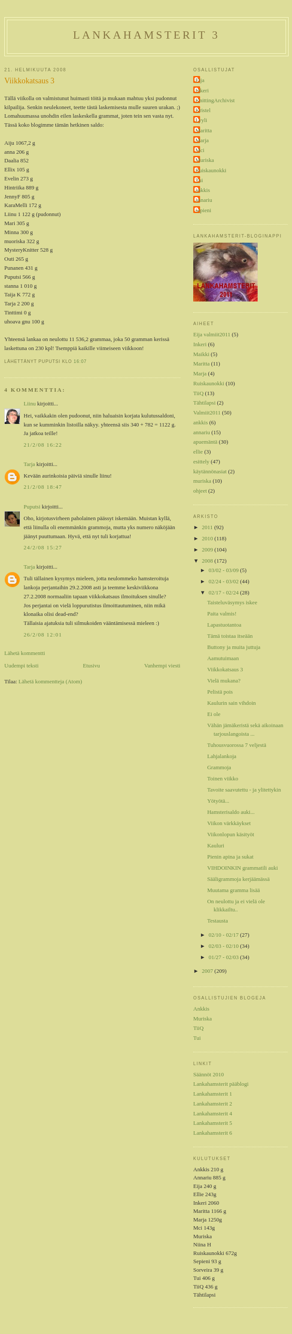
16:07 (80, 361)
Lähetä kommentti (24, 653)
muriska (202, 481)
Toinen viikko (222, 778)
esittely (201, 461)
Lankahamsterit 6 (212, 1133)
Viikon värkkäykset (228, 823)
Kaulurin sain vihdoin (231, 703)
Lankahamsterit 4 (212, 1113)
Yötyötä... (218, 801)
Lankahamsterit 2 (212, 1103)
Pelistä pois (220, 691)
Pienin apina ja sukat (230, 856)
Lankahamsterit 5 (212, 1123)
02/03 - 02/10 (224, 946)
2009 (208, 549)
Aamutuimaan (223, 658)
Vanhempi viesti (162, 665)
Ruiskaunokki (210, 170)
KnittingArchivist (215, 100)
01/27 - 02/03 (224, 957)
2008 (208, 560)
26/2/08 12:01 (43, 634)
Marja (202, 140)
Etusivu (91, 665)
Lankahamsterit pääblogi (221, 1084)
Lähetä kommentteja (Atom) (50, 681)
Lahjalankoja (221, 756)
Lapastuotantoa (224, 624)
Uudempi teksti (21, 665)
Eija (199, 80)
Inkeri (202, 90)
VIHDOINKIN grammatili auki (242, 868)
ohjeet (200, 490)
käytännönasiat (210, 471)
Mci (199, 150)
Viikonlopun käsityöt (230, 834)
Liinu (30, 403)
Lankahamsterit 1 (212, 1093)
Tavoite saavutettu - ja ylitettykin (244, 789)
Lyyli (201, 120)
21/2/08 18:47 (43, 487)
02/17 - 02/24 (224, 592)
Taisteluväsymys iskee (232, 602)
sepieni (203, 210)
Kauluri (215, 845)
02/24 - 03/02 (224, 581)
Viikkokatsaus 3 (29, 80)
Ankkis (201, 1008)
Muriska (204, 160)
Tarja (29, 464)
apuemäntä (205, 442)
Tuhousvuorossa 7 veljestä (236, 745)
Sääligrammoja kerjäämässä (238, 879)
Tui (199, 180)
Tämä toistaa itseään (229, 636)
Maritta (203, 130)
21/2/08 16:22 (43, 445)
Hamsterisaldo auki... (230, 812)
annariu (203, 200)
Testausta (217, 920)
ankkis (202, 190)
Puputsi (32, 506)
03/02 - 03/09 (224, 570)
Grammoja (219, 767)
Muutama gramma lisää (233, 890)
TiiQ (198, 393)
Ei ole (213, 714)
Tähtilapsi (204, 402)
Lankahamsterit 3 (146, 35)
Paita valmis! (221, 613)
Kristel (202, 110)
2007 (208, 971)
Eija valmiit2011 (212, 334)
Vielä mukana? (223, 680)
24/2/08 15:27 (43, 547)
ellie (198, 451)
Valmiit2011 (207, 412)
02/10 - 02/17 (224, 935)
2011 (208, 527)
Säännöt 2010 (208, 1074)
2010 (208, 538)
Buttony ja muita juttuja (233, 647)
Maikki (201, 354)
